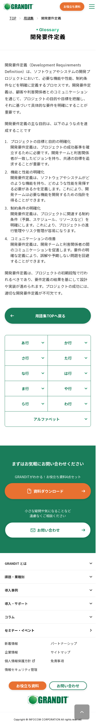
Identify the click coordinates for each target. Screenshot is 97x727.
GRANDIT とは (16, 563)
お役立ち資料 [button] (72, 6)
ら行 (25, 404)
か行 (68, 343)
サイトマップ (60, 652)
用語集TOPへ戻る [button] (37, 316)
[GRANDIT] (18, 6)
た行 (68, 358)
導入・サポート (16, 603)
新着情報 (11, 643)
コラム (10, 617)
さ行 (25, 358)
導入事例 (11, 590)
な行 (25, 373)
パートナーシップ (64, 643)
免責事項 (57, 660)
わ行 (68, 404)
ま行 (25, 388)
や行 (68, 388)
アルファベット (46, 419)
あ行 (25, 343)
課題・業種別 (14, 576)
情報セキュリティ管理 (21, 669)
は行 (68, 373)
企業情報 (11, 652)
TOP (12, 18)
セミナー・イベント (19, 630)
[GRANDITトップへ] (48, 700)
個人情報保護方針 (20, 660)
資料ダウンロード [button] (56, 491)
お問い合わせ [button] (58, 530)
